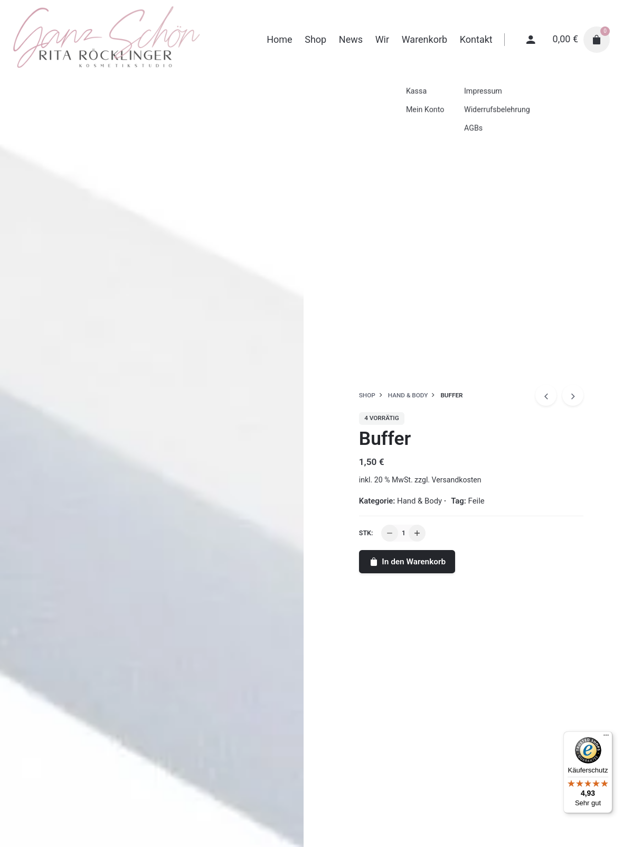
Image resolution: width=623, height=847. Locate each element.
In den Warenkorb (407, 561)
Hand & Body (419, 501)
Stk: (366, 533)
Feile (476, 501)
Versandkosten (457, 480)
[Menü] (606, 737)
